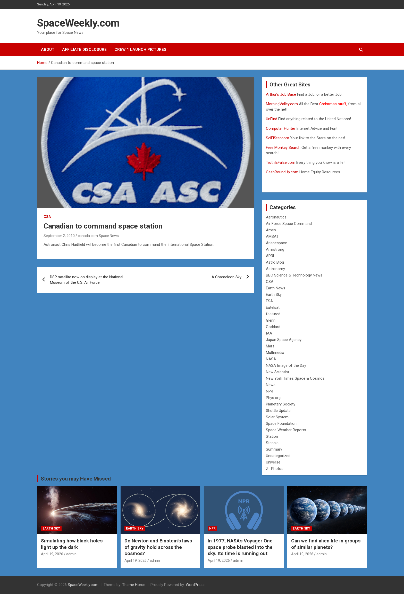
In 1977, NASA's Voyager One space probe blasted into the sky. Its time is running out (240, 547)
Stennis (272, 443)
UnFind (272, 119)
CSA (47, 217)
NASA (271, 359)
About (47, 49)
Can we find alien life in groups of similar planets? (325, 544)
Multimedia (275, 352)
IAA (269, 333)
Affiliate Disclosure (84, 49)
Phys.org (273, 397)
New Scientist (277, 372)
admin (71, 554)
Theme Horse (133, 584)
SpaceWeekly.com (78, 23)
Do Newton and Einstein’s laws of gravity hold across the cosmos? (158, 547)
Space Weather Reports (286, 430)
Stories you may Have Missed (76, 479)
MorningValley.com (282, 104)
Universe (273, 462)
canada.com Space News (98, 236)
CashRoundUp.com (282, 172)
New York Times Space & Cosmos (295, 378)
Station (272, 436)
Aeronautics (276, 217)
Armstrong (275, 249)
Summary (274, 449)
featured (273, 314)
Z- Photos (274, 468)
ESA (269, 301)
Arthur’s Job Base (281, 94)
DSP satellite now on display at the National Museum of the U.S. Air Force (86, 280)
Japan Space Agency (283, 339)
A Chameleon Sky (226, 277)
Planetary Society (280, 404)
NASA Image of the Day (286, 365)
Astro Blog (275, 262)
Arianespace (276, 243)
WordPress (195, 584)
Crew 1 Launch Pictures (140, 49)
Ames (271, 230)
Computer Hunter (280, 128)
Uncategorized (278, 455)
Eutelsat (273, 307)
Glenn (270, 320)
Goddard (273, 326)
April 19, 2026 (52, 554)
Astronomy (275, 268)
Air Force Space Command (289, 223)
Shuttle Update (278, 410)
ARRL (270, 256)
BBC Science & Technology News (294, 275)
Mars (270, 346)
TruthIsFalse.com (280, 162)
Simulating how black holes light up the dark (72, 544)
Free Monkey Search (283, 147)
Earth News (275, 288)
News (270, 385)
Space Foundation (281, 423)
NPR (269, 391)
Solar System (277, 417)
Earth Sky (274, 294)
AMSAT (272, 236)
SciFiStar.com (277, 138)
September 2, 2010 (59, 236)
